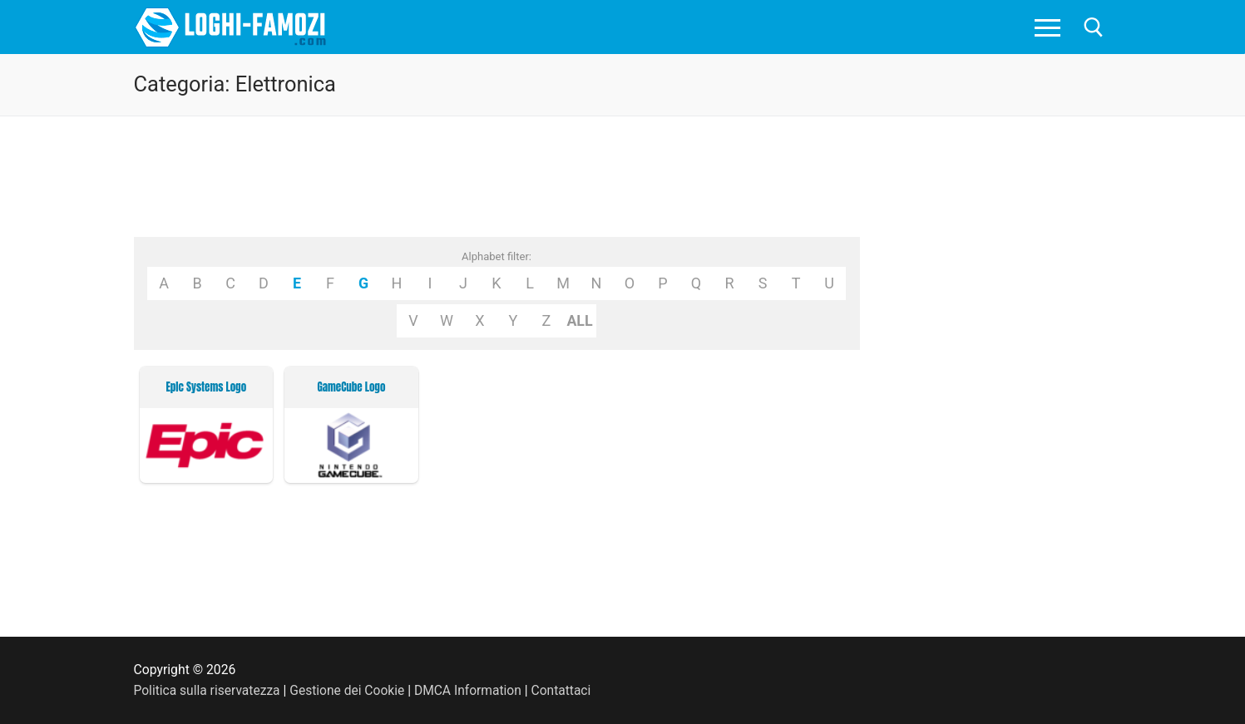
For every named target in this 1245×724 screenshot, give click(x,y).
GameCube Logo (351, 387)
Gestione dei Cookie (349, 690)
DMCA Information (471, 690)
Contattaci (565, 690)
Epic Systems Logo (206, 387)
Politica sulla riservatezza (208, 690)
